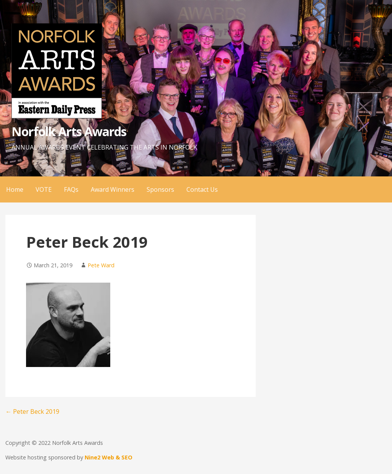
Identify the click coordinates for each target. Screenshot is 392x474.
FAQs (71, 189)
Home (14, 189)
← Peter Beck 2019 (32, 411)
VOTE (44, 189)
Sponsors (160, 189)
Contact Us (202, 189)
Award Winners (112, 189)
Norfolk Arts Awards (68, 131)
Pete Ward (101, 265)
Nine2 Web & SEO (108, 457)
